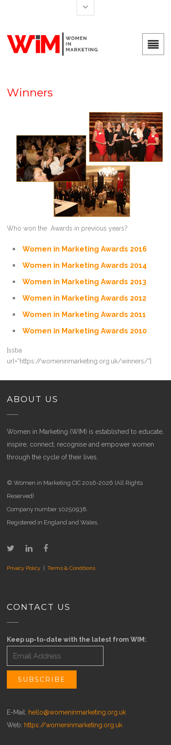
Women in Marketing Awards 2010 (84, 331)
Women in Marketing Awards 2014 (84, 265)
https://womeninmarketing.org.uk (73, 725)
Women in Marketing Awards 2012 (84, 298)
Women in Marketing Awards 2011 (84, 314)
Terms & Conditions (71, 568)
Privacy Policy (24, 568)
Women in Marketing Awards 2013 (84, 281)
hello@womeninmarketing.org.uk (77, 712)
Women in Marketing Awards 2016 (84, 249)
